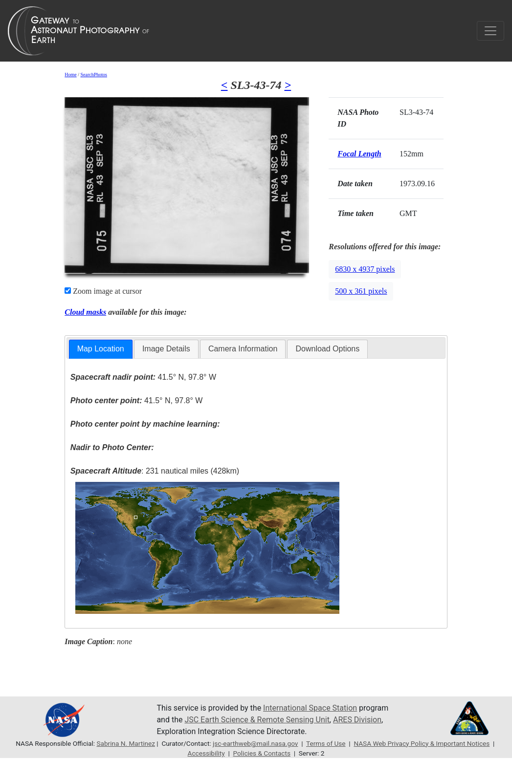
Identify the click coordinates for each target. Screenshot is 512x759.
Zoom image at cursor (103, 291)
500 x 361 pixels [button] (361, 291)
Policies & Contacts (261, 753)
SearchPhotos (94, 74)
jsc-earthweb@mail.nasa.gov (255, 743)
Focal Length (359, 154)
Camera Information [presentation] (242, 349)
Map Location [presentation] (100, 349)
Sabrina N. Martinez (125, 743)
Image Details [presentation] (166, 349)
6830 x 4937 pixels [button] (365, 269)
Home (70, 74)
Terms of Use (326, 743)
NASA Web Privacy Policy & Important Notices (422, 743)
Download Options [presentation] (327, 349)
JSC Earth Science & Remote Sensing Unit (256, 719)
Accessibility (206, 753)
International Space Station (310, 708)
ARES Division (357, 719)
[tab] (101, 349)
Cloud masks (85, 312)
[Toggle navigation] (490, 31)
